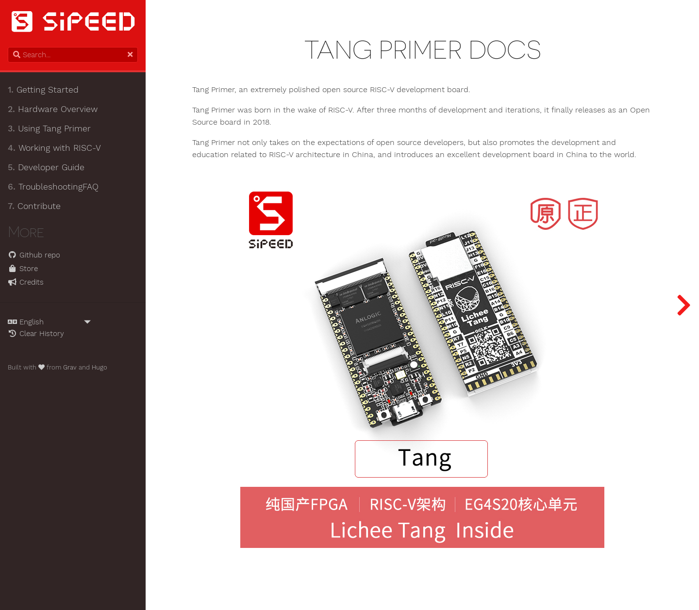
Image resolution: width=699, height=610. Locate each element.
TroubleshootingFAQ (53, 187)
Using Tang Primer (49, 128)
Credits (26, 282)
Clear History (36, 333)
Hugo (99, 367)
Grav (70, 367)
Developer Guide (46, 167)
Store (23, 268)
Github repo (34, 255)
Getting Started (43, 90)
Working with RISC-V (54, 148)
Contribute (34, 206)
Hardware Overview (53, 109)
